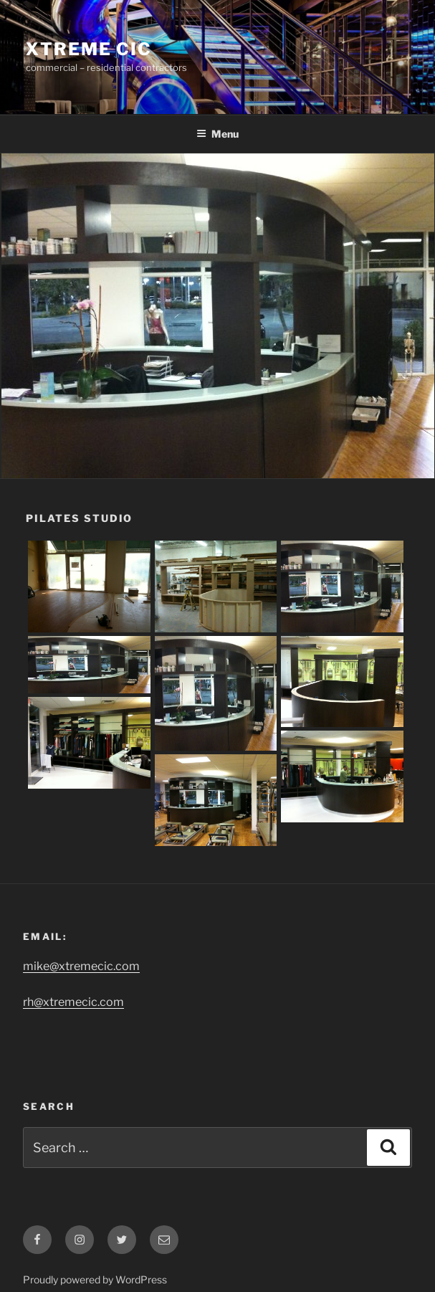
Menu (217, 134)
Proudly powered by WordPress (95, 1279)
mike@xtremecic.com (81, 966)
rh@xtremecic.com (73, 1002)
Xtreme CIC (89, 49)
